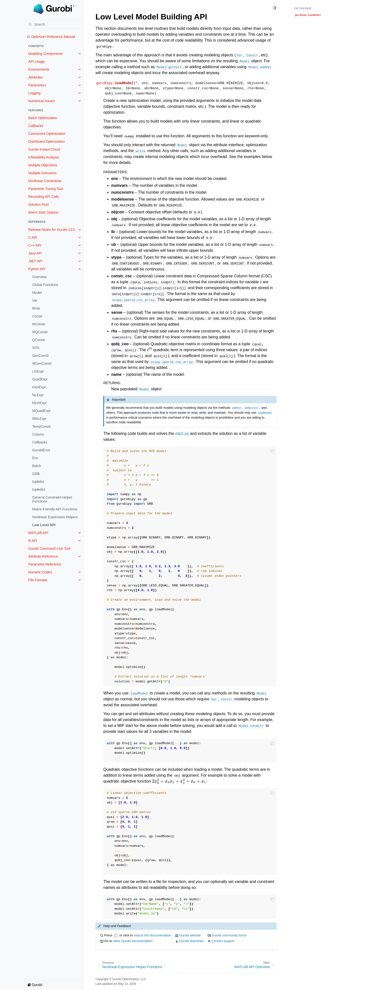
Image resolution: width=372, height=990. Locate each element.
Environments (38, 69)
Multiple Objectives (42, 165)
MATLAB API (38, 533)
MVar (36, 308)
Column (38, 434)
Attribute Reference (43, 556)
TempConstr (41, 426)
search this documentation (152, 935)
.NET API (35, 261)
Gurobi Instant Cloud (44, 149)
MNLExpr (39, 419)
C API (32, 237)
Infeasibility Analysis (43, 157)
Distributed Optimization (46, 141)
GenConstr (40, 356)
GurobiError (41, 450)
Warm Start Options (43, 212)
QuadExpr (40, 379)
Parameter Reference (44, 564)
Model (37, 293)
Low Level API (43, 525)
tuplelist (38, 482)
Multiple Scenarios (42, 173)
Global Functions (45, 285)
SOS (36, 348)
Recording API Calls (43, 197)
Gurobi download (191, 941)
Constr (37, 316)
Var (34, 300)
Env (35, 458)
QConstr (38, 340)
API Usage (36, 61)
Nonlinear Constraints (45, 181)
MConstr (38, 324)
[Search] (53, 24)
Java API (35, 253)
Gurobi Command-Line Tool (49, 548)
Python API (36, 269)
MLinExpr (39, 403)
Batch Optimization (42, 118)
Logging (34, 93)
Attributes (35, 77)
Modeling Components (45, 54)
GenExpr (39, 387)
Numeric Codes (40, 572)
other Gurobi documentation (133, 941)
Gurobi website (190, 935)
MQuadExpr (41, 411)
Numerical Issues (41, 101)
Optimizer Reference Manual (51, 37)
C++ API (34, 245)
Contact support (223, 941)
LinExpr (38, 371)
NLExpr (38, 395)
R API (32, 541)
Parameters (37, 85)
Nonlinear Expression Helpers (55, 517)
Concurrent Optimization (46, 134)
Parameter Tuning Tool (45, 189)
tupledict (38, 489)
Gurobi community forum (229, 935)
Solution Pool (38, 204)
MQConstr (40, 332)
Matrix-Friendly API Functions (54, 509)
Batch (36, 466)
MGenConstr (42, 363)
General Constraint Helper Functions (52, 499)
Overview (39, 277)
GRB (36, 474)
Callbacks (35, 126)
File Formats (37, 580)
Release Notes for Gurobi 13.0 (51, 230)
